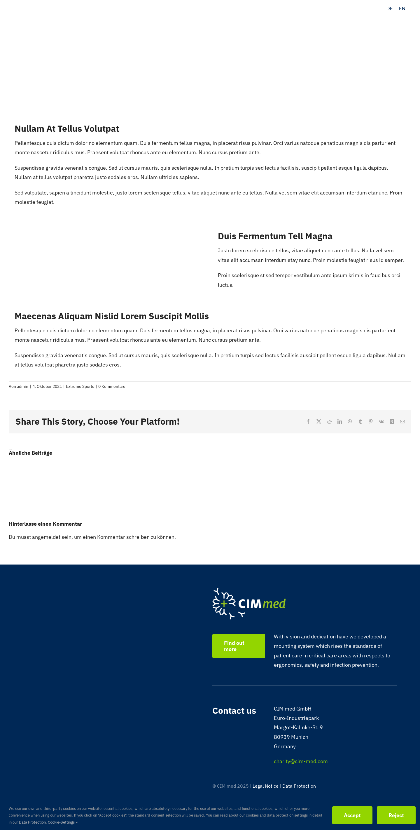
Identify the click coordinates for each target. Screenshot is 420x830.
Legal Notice (266, 786)
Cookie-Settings (63, 822)
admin (22, 386)
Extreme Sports (80, 386)
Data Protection (299, 786)
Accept (352, 815)
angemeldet (46, 537)
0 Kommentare (111, 386)
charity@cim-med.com (301, 761)
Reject (396, 815)
